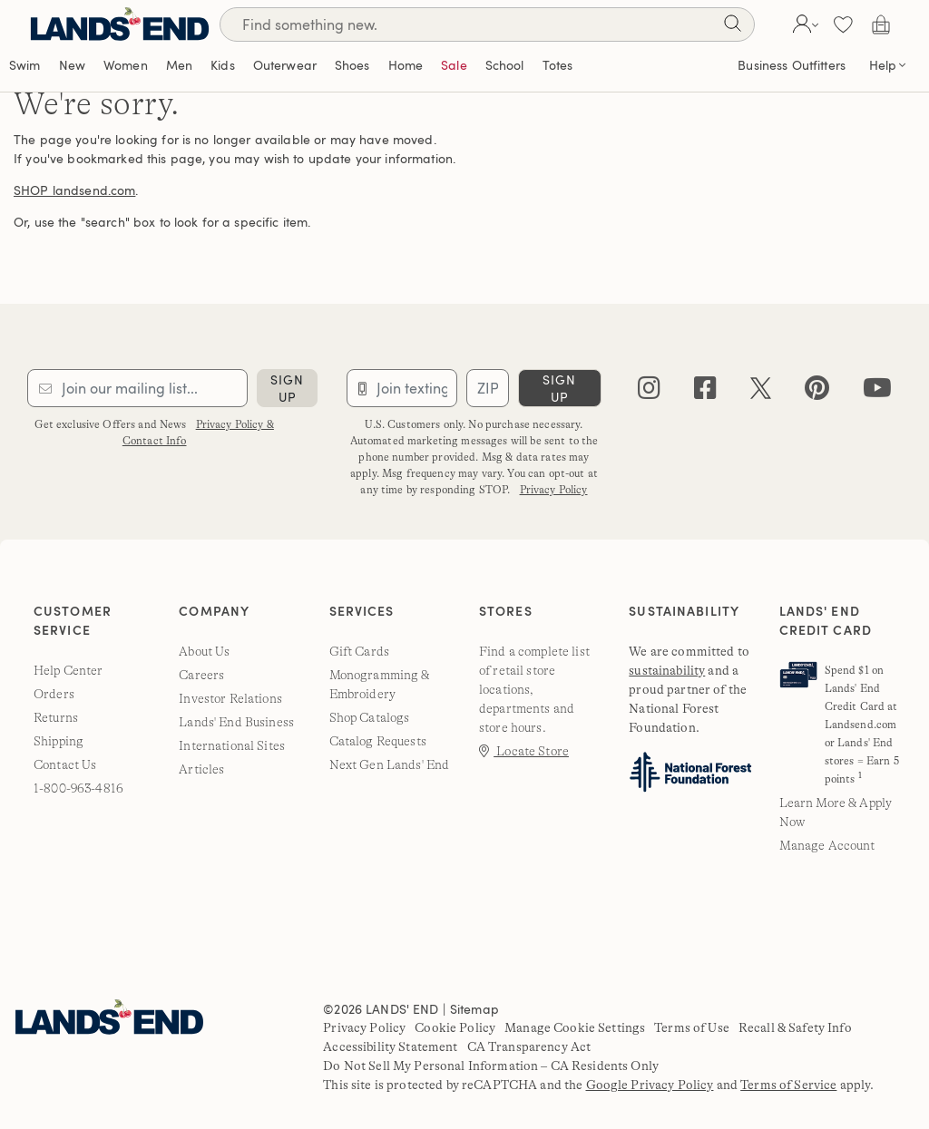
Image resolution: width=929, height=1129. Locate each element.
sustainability (667, 670)
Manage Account (827, 845)
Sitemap (474, 1008)
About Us (204, 651)
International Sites (232, 745)
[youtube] (877, 392)
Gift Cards (359, 651)
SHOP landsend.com (74, 190)
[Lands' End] (119, 24)
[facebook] (705, 392)
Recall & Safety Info (795, 1027)
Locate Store (524, 751)
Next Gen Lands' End (389, 764)
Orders (54, 693)
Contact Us (65, 764)
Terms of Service (788, 1084)
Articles (201, 769)
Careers (201, 674)
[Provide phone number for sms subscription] (402, 388)
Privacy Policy (554, 489)
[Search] (732, 27)
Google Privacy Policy (650, 1084)
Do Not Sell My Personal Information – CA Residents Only (491, 1065)
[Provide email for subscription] (137, 388)
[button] (803, 24)
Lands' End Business (236, 722)
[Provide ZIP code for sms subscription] (487, 388)
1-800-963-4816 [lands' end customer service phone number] (78, 788)
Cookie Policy (455, 1027)
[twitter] (760, 392)
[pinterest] (817, 392)
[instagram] (649, 392)
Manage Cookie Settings (574, 1027)
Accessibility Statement (390, 1046)
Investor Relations (230, 698)
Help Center (68, 670)
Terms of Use (691, 1027)
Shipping (58, 741)
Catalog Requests (377, 741)
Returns (56, 717)
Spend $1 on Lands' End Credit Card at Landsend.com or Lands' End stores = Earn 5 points (862, 724)
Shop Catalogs (369, 717)
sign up (287, 388)
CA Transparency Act (529, 1046)
